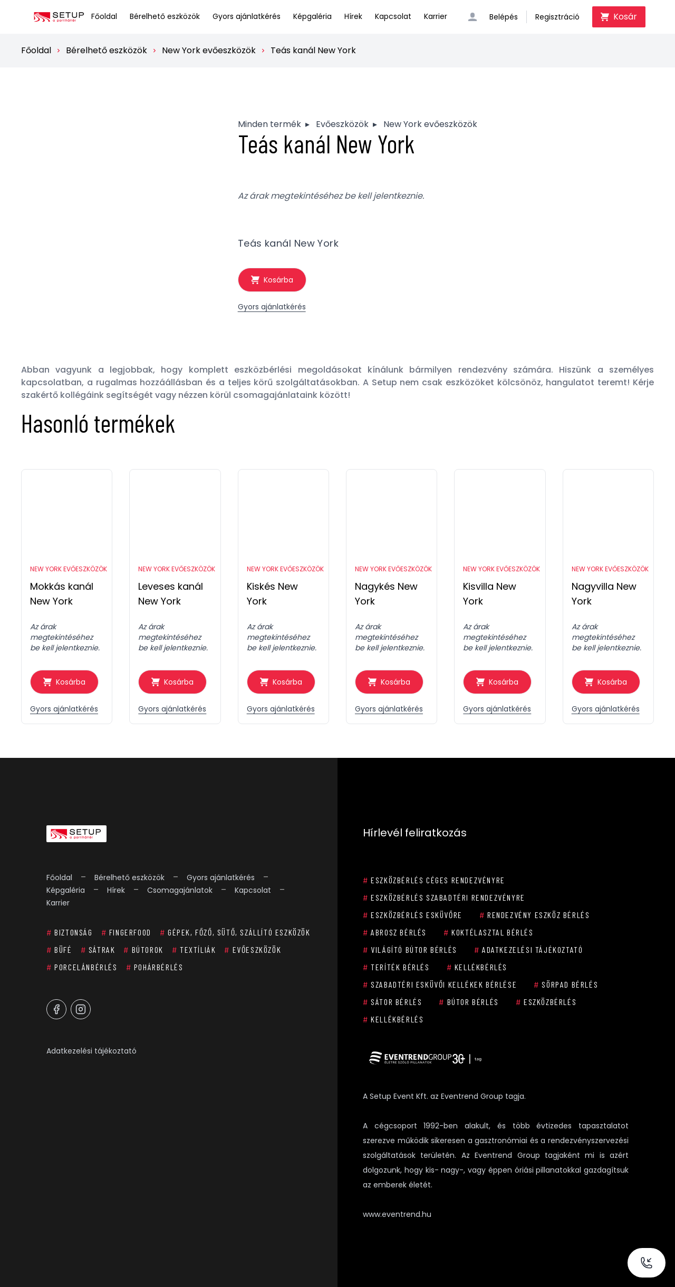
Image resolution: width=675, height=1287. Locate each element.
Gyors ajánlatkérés (247, 16)
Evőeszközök (342, 124)
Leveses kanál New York (170, 594)
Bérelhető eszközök (165, 16)
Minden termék (269, 124)
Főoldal (104, 16)
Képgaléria (312, 16)
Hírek (353, 16)
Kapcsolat (393, 16)
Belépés (503, 17)
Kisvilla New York (489, 594)
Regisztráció (557, 17)
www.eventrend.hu (397, 1214)
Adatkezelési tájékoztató (91, 1051)
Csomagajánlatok (180, 890)
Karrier (435, 16)
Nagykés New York (386, 594)
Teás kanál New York (313, 50)
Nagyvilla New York (604, 594)
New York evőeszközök (209, 50)
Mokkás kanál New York (61, 594)
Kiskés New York (272, 594)
